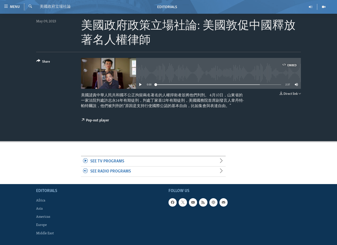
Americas (43, 217)
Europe (41, 225)
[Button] (43, 62)
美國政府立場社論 (55, 7)
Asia (39, 208)
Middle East (45, 233)
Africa (40, 200)
